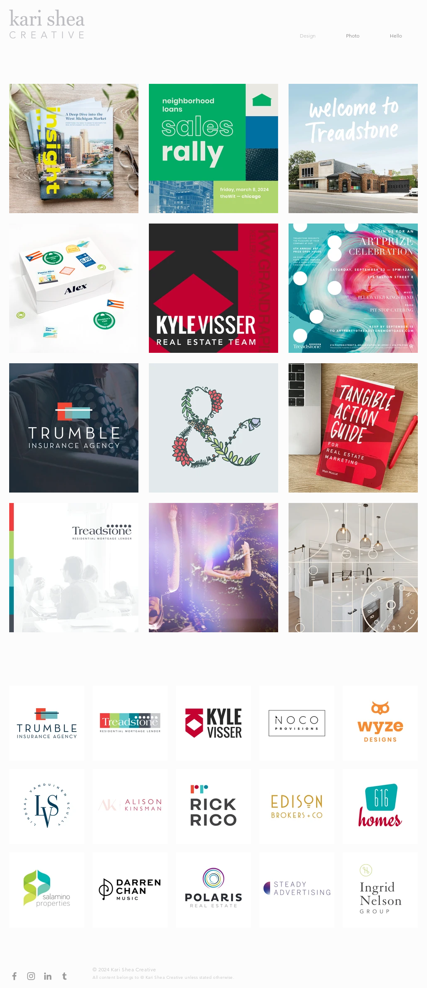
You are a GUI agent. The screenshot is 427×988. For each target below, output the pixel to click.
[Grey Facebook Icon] (14, 976)
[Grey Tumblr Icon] (64, 976)
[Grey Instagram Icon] (31, 976)
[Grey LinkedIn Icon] (48, 976)
